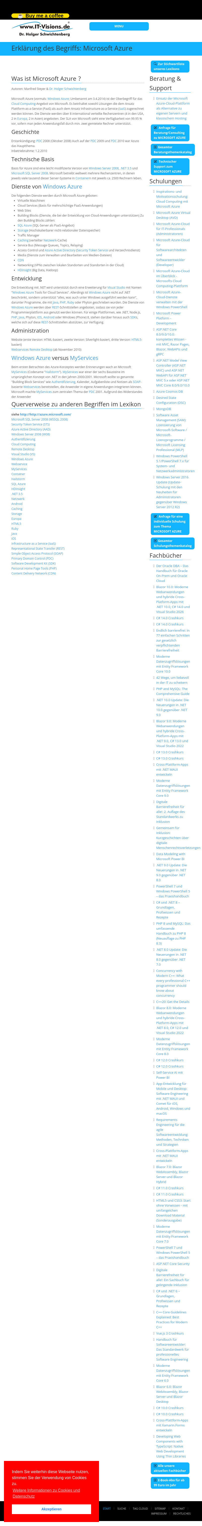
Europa (22, 118)
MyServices (84, 357)
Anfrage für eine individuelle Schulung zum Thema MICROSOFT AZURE (169, 524)
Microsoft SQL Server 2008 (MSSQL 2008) (39, 419)
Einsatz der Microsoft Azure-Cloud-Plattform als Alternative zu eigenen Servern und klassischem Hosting (173, 108)
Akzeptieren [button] (51, 1509)
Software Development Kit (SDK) (33, 563)
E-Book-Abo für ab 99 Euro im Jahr (169, 1482)
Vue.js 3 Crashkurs (170, 1333)
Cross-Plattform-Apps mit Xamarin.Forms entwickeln (172, 1425)
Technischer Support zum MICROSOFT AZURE (167, 166)
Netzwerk (50, 240)
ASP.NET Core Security (173, 1263)
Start (107, 1508)
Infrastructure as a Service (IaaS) (33, 543)
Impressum (158, 1513)
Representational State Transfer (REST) (38, 548)
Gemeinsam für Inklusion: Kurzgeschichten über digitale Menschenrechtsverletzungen (178, 838)
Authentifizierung (63, 382)
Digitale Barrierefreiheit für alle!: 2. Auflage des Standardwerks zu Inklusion (170, 812)
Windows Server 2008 (104, 168)
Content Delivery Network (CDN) (33, 573)
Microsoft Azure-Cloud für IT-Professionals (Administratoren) (173, 229)
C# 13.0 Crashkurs (169, 752)
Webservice (19, 349)
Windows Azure (58, 99)
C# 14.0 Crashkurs (169, 618)
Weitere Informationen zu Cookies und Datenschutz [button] (46, 1493)
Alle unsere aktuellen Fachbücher (170, 1468)
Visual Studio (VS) (23, 454)
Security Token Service (92, 250)
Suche (121, 1508)
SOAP (137, 382)
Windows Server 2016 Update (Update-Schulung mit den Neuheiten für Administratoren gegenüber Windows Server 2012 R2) (172, 492)
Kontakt (179, 1508)
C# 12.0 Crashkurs (169, 1060)
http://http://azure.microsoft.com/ (45, 414)
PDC (39, 141)
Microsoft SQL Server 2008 (29, 173)
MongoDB (163, 409)
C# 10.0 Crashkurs (169, 1408)
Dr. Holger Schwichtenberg (67, 89)
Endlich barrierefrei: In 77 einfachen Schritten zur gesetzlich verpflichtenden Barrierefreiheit (173, 640)
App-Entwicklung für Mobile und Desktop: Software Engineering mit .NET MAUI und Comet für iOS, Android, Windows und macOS (173, 1098)
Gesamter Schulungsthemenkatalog (173, 543)
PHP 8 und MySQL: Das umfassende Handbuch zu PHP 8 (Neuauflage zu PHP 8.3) (173, 933)
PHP (63, 302)
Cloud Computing (23, 104)
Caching (23, 240)
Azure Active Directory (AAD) (30, 429)
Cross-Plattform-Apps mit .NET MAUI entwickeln (172, 769)
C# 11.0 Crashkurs (169, 1188)
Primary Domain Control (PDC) (32, 558)
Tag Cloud (140, 1508)
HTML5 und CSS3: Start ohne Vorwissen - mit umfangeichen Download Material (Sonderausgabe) (173, 1210)
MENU (119, 26)
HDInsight (24, 270)
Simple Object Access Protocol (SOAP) (37, 553)
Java (55, 302)
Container (82, 178)
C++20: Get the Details (172, 1001)
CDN (21, 260)
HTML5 (136, 340)
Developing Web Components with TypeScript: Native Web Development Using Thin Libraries (171, 1446)
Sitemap (160, 1508)
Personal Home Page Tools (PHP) (34, 568)
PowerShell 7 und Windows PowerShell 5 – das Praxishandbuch (173, 891)
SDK (133, 317)
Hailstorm (52, 372)
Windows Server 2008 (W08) (30, 434)
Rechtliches (182, 1513)
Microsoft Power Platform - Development (168, 318)
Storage (23, 230)
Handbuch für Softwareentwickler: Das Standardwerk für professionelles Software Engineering (172, 1349)
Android (48, 317)
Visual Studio (116, 287)
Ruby (70, 302)
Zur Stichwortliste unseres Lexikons (169, 66)
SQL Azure (25, 225)
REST (55, 307)
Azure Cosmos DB (169, 391)
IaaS (122, 109)
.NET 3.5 (125, 168)
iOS (39, 317)
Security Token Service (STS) (30, 424)
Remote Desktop (40, 349)
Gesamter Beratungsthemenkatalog (173, 149)
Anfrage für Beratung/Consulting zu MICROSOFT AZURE (170, 133)
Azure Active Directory (60, 250)
